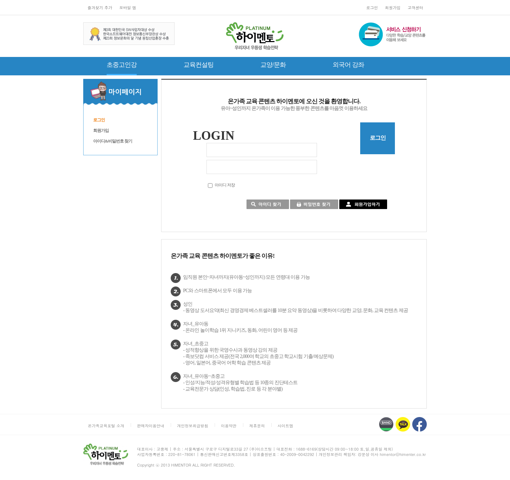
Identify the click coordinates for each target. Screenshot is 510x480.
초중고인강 (122, 64)
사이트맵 (285, 425)
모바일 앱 (127, 7)
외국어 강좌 (348, 64)
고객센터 (415, 7)
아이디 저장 (225, 185)
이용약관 (229, 425)
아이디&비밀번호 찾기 (112, 141)
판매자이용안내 (150, 425)
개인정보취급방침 (192, 425)
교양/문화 (273, 64)
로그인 (372, 7)
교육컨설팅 (198, 64)
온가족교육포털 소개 (106, 425)
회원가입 (393, 7)
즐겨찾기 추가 (99, 7)
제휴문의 (257, 425)
